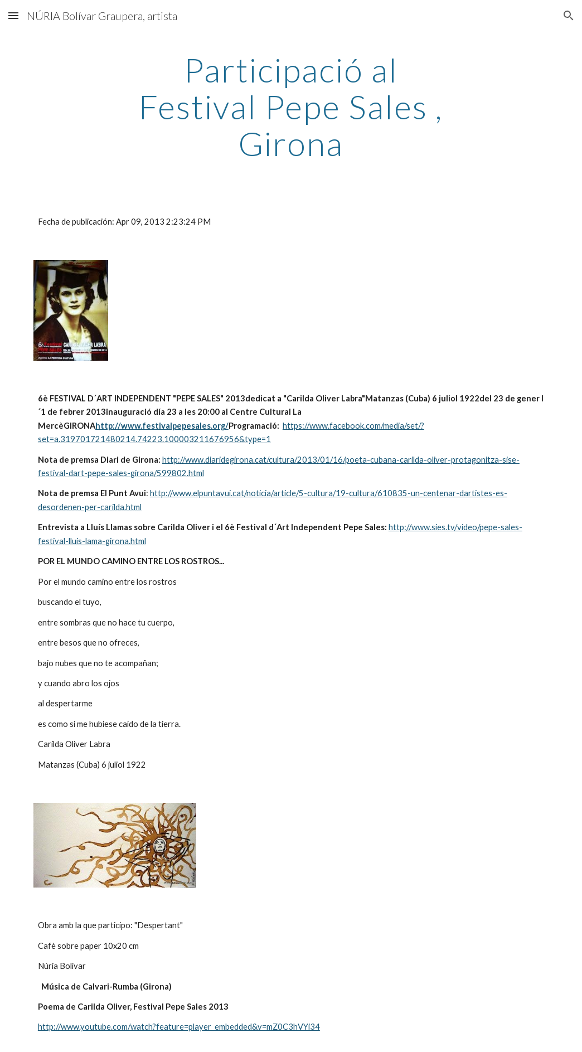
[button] (13, 15)
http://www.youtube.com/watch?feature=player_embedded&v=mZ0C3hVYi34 (179, 1026)
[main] (291, 106)
